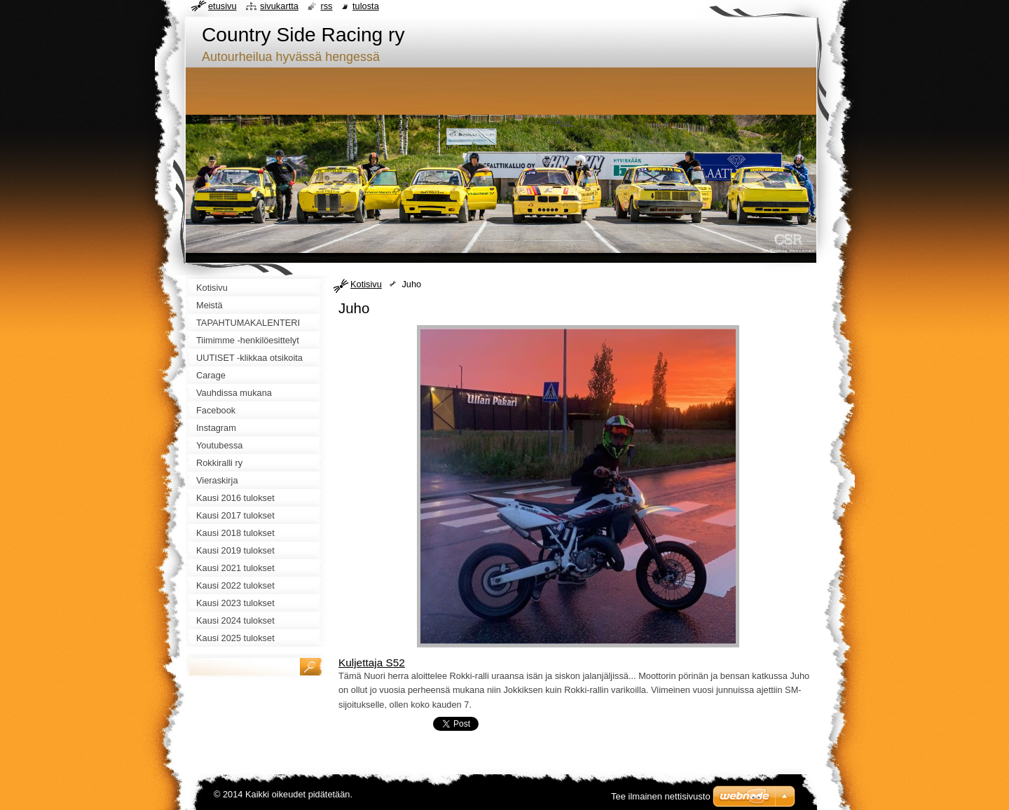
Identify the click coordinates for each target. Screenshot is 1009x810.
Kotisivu (366, 284)
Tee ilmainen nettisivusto (661, 796)
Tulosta (365, 6)
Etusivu (222, 6)
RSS (326, 6)
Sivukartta (279, 6)
